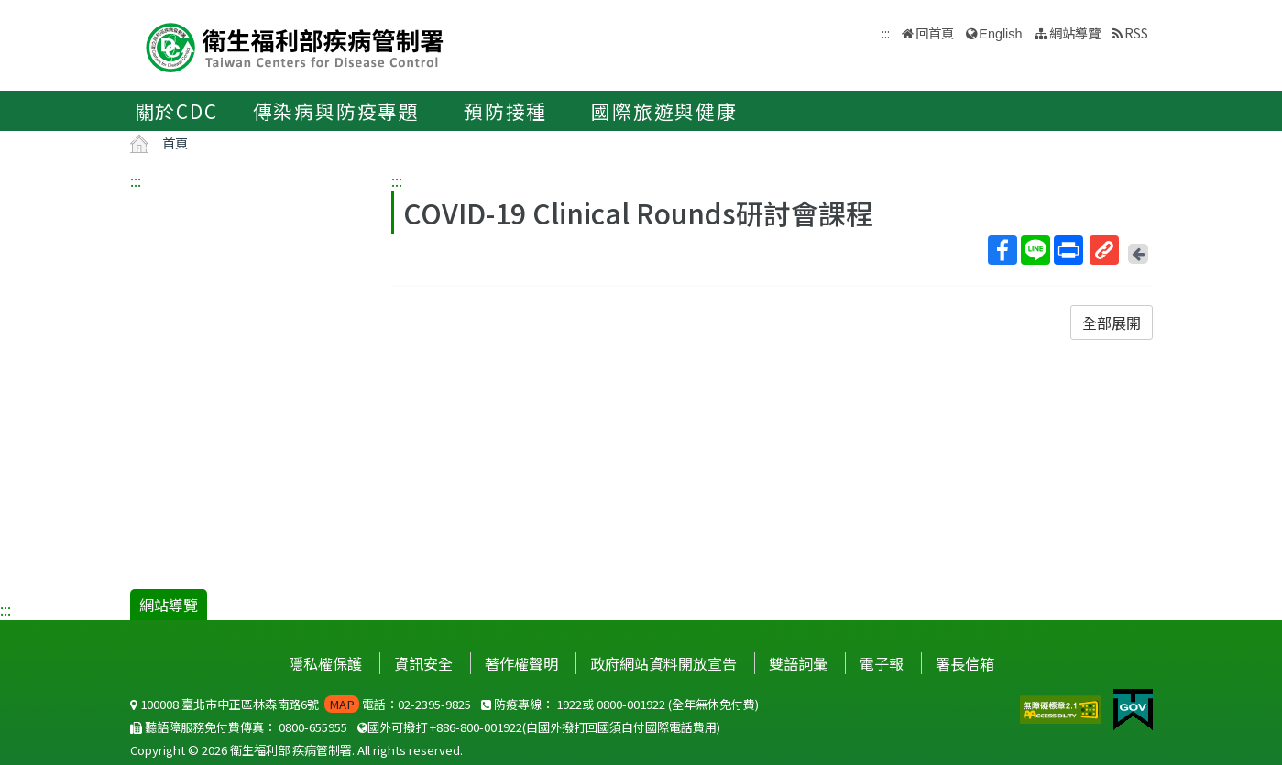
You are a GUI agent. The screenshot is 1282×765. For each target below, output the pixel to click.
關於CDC (176, 111)
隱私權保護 (325, 663)
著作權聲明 (521, 663)
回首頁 (934, 32)
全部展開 (1111, 322)
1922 (569, 704)
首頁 (175, 142)
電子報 (882, 663)
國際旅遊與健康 (664, 111)
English (1000, 34)
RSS (1136, 32)
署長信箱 (965, 663)
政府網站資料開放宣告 (663, 663)
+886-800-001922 (476, 727)
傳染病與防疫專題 (336, 111)
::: (135, 180)
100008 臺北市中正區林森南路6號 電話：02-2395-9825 (300, 704)
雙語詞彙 (798, 663)
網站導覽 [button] (1075, 32)
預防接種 (505, 111)
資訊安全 (423, 663)
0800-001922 (631, 704)
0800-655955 (313, 727)
